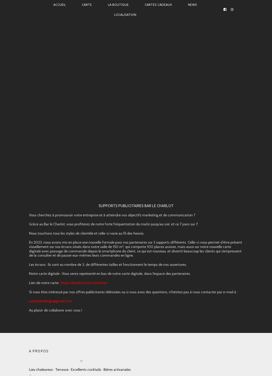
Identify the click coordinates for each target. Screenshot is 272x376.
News (192, 5)
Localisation (125, 15)
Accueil (59, 5)
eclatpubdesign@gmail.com (50, 301)
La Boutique (118, 5)
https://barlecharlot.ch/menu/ (84, 282)
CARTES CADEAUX (158, 5)
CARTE (87, 5)
